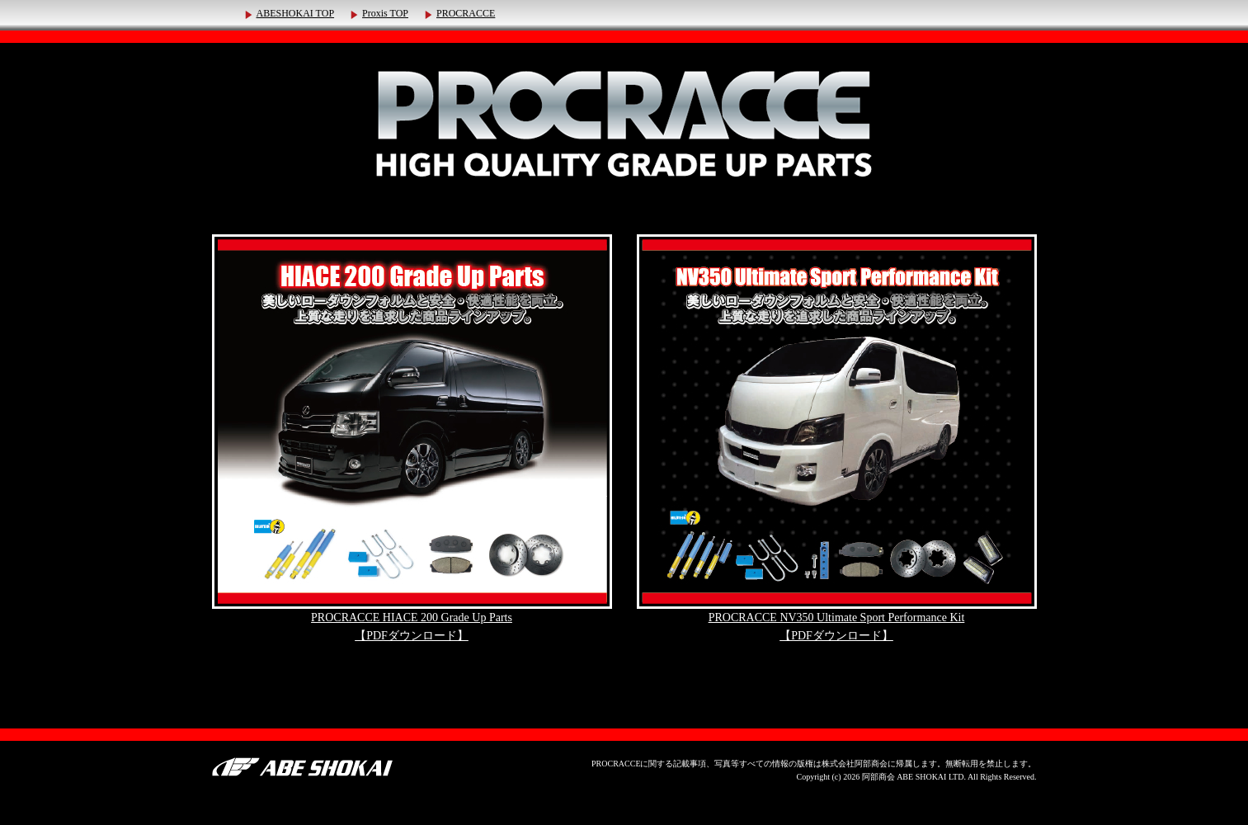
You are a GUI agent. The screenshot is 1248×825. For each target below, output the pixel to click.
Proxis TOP (385, 13)
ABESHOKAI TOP (296, 13)
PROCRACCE (465, 13)
